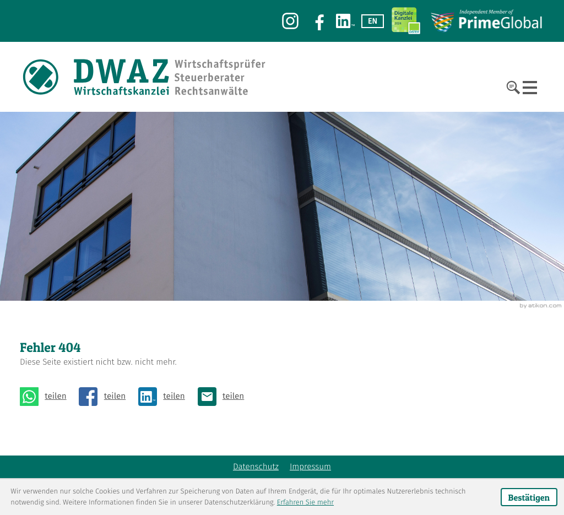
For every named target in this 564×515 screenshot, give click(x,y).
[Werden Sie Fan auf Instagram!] (290, 21)
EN (372, 21)
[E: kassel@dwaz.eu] (224, 396)
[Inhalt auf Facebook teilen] (105, 396)
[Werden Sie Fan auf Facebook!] (317, 21)
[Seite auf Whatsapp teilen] (46, 396)
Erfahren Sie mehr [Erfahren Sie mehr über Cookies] (305, 502)
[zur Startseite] (145, 77)
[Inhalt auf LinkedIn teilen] (164, 396)
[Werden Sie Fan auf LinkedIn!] (345, 21)
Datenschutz (256, 467)
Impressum (310, 467)
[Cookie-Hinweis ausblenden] (529, 497)
